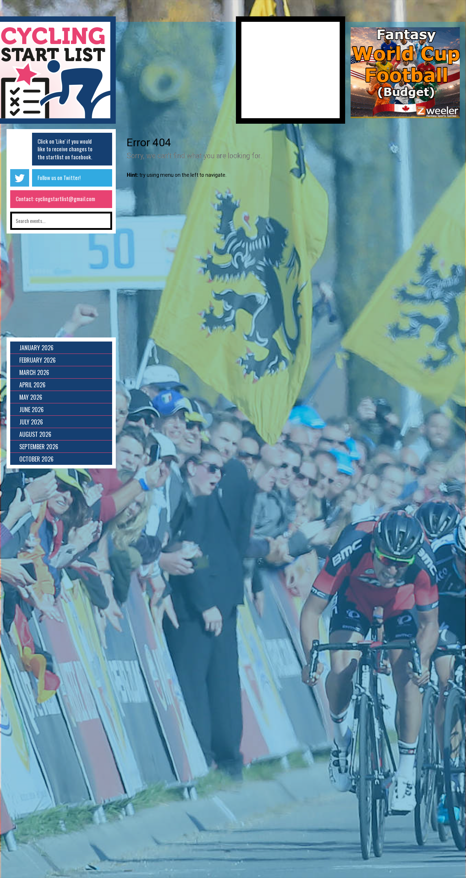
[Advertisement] (175, 72)
